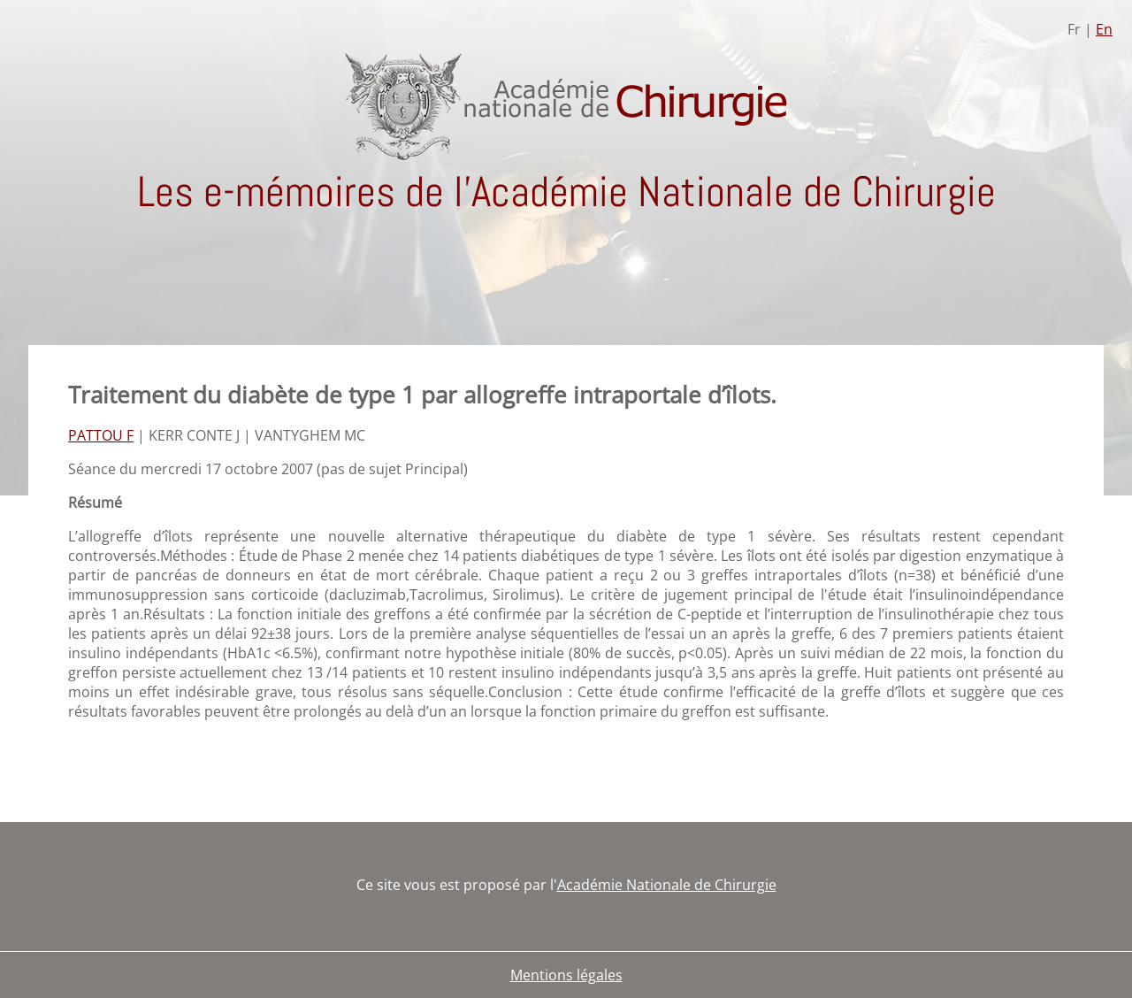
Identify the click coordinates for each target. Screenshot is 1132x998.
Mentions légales (566, 975)
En (1104, 29)
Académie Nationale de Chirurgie (666, 884)
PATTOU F (101, 435)
